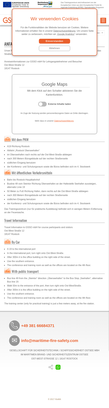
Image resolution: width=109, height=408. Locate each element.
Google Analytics (65, 34)
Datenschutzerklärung (64, 31)
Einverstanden (54, 41)
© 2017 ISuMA (54, 399)
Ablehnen (54, 48)
